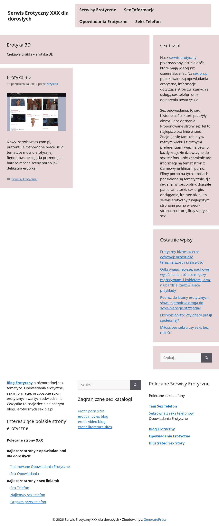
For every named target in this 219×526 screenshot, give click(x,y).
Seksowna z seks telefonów (171, 413)
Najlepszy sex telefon (27, 494)
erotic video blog (92, 421)
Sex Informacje (139, 10)
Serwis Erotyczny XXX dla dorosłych (38, 15)
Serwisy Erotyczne (97, 10)
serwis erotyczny (182, 57)
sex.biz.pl (200, 73)
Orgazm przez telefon (28, 501)
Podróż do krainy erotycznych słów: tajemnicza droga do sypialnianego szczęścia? (184, 302)
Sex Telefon (19, 487)
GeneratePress (155, 519)
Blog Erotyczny (162, 429)
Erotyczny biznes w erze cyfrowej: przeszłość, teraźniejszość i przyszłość (181, 257)
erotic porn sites (91, 411)
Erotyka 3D (19, 77)
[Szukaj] (206, 358)
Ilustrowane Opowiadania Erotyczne (40, 466)
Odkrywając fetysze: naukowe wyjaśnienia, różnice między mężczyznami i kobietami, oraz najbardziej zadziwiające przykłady (185, 280)
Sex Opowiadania (24, 473)
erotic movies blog (93, 416)
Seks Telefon (148, 21)
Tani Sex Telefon (163, 406)
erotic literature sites (95, 427)
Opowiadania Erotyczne (103, 21)
